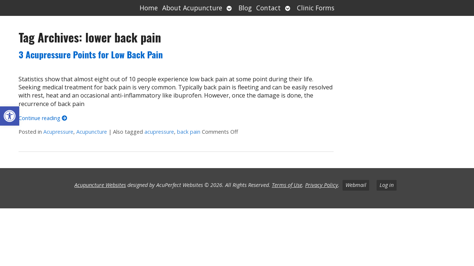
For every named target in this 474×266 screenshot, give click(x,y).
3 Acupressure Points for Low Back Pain (91, 54)
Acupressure (58, 131)
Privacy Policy (321, 184)
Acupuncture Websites (100, 184)
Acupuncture (91, 131)
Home (149, 7)
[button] (9, 116)
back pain (188, 131)
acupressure (159, 131)
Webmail (356, 184)
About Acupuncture (192, 7)
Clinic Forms (315, 7)
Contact (268, 7)
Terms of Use (287, 184)
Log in (387, 184)
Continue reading (43, 118)
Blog (245, 7)
